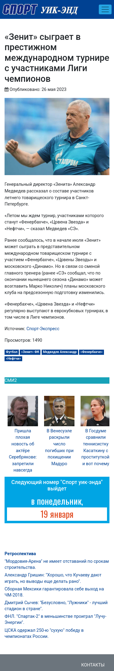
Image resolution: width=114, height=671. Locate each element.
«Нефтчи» (13, 359)
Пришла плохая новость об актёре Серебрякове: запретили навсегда (23, 450)
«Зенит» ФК (30, 352)
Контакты (93, 665)
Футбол (11, 352)
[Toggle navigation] (105, 9)
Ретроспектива (20, 553)
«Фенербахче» (92, 352)
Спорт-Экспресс (42, 328)
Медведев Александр (60, 352)
